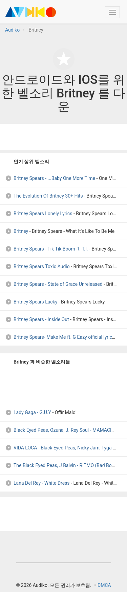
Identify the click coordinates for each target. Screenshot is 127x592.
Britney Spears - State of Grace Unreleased (54, 284)
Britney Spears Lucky (31, 301)
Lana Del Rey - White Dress (37, 483)
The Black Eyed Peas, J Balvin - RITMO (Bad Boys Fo (64, 465)
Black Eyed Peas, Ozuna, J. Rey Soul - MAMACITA (61, 430)
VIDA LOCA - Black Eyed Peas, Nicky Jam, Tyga (58, 447)
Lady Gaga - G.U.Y (28, 412)
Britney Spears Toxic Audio (37, 266)
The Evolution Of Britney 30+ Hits (44, 195)
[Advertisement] (63, 137)
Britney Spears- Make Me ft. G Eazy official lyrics (59, 337)
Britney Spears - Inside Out (37, 319)
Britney (16, 231)
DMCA (104, 585)
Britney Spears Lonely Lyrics (38, 213)
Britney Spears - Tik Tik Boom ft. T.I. (46, 248)
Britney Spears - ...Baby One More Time (50, 178)
